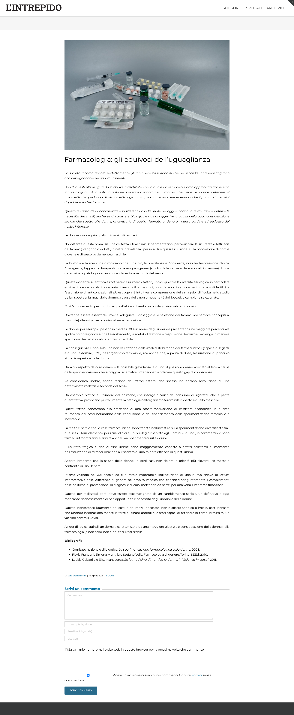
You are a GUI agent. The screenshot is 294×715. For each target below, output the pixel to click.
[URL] (138, 638)
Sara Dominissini (77, 575)
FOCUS (110, 575)
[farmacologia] (147, 95)
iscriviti (196, 675)
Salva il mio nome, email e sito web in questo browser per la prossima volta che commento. (136, 649)
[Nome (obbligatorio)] (138, 624)
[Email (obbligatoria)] (138, 631)
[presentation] (93, 662)
